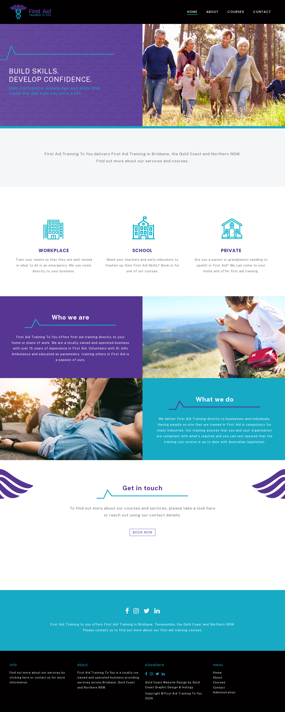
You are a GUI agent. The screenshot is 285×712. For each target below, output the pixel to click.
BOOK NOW (142, 532)
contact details (164, 515)
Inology (187, 687)
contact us (43, 677)
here (210, 508)
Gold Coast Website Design (166, 682)
